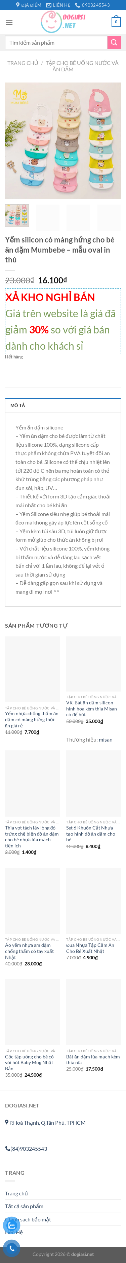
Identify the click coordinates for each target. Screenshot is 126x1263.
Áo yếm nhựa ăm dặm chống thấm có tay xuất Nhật (29, 951)
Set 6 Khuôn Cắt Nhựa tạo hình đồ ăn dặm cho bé (90, 833)
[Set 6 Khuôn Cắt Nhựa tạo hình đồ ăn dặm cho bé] (93, 783)
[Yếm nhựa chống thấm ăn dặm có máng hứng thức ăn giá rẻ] (32, 669)
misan (106, 739)
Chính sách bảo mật (28, 1219)
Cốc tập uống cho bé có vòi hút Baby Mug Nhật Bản (29, 1062)
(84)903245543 (26, 1148)
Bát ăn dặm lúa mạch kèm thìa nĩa (93, 1060)
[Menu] (9, 22)
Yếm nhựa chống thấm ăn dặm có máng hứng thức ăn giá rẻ (32, 719)
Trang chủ (22, 63)
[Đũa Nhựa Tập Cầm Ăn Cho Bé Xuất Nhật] (93, 901)
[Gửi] (114, 42)
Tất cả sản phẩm (24, 1206)
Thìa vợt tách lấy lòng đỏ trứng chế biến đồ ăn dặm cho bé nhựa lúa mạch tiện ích (32, 836)
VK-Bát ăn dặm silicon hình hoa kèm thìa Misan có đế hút (91, 708)
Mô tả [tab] (17, 405)
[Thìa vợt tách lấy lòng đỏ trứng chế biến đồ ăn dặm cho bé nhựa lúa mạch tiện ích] (32, 783)
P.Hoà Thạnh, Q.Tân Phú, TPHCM (45, 1122)
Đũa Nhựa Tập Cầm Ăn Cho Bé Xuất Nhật (90, 948)
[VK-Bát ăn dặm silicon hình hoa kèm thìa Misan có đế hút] (93, 664)
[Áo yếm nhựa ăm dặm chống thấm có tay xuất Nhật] (32, 901)
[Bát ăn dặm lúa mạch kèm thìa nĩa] (93, 1012)
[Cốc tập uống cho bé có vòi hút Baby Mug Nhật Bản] (32, 1012)
